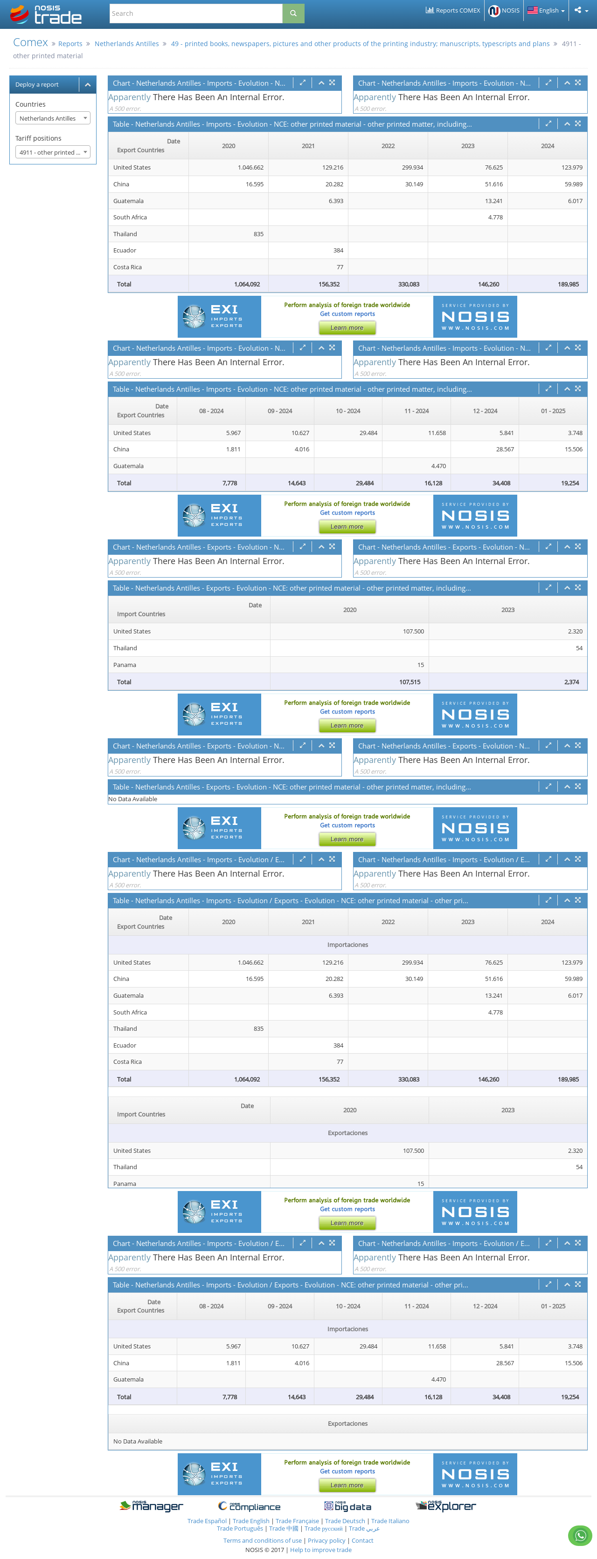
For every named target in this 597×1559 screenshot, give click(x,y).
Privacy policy (327, 1540)
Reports (70, 43)
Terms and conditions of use (262, 1540)
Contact (363, 1540)
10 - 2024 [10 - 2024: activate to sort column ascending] (348, 411)
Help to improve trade (321, 1549)
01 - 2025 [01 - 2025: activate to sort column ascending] (553, 411)
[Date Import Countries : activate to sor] (190, 609)
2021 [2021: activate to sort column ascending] (308, 146)
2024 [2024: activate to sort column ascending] (547, 146)
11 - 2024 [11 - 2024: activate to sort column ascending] (416, 411)
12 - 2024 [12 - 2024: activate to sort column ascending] (485, 411)
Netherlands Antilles (127, 43)
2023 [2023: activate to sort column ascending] (467, 146)
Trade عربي (364, 1528)
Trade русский (324, 1528)
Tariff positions (38, 138)
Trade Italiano (390, 1521)
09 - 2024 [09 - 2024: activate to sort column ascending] (280, 411)
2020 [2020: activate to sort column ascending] (228, 146)
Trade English (251, 1521)
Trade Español (207, 1521)
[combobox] (52, 117)
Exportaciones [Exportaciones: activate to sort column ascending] (348, 1423)
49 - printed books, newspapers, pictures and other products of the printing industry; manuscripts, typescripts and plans (360, 43)
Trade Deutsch (345, 1521)
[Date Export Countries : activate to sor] (149, 145)
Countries (30, 104)
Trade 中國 (283, 1528)
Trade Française (297, 1521)
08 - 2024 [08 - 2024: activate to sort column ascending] (211, 411)
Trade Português (240, 1528)
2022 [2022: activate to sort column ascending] (388, 146)
